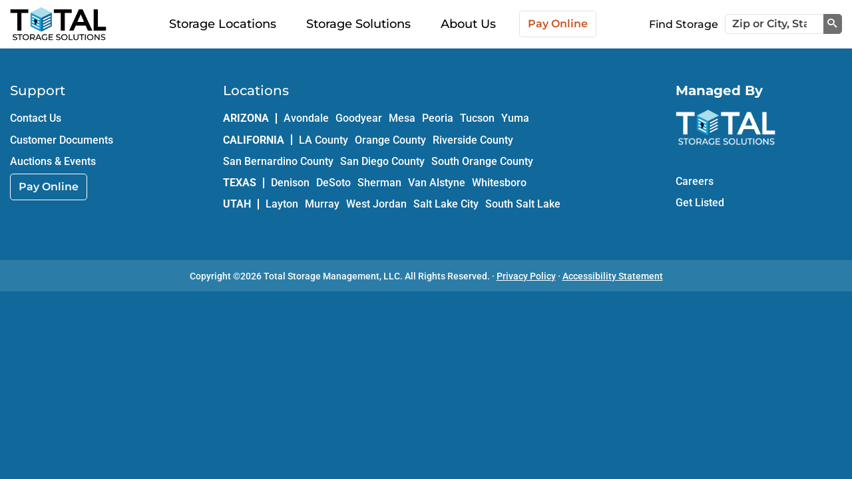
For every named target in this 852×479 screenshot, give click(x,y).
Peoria (437, 118)
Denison (290, 182)
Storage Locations (222, 24)
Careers (695, 181)
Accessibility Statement (612, 276)
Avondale (306, 118)
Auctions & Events (53, 161)
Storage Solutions (358, 24)
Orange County (390, 140)
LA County (323, 140)
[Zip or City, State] (774, 24)
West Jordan (376, 204)
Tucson (477, 118)
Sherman (379, 182)
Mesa (402, 118)
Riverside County (473, 140)
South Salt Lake (522, 204)
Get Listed (700, 202)
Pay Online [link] (49, 186)
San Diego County (382, 161)
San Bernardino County (278, 161)
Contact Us (35, 118)
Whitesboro (499, 182)
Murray (322, 204)
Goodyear (358, 118)
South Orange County (482, 161)
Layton (282, 204)
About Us (468, 24)
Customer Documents (61, 140)
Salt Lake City (446, 204)
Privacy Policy (526, 276)
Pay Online (558, 23)
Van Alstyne (436, 182)
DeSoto (333, 182)
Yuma (515, 118)
